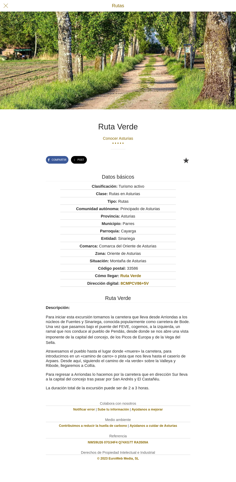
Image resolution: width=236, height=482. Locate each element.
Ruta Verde (130, 275)
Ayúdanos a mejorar (147, 409)
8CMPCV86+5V (135, 283)
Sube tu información (113, 409)
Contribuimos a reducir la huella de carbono (93, 426)
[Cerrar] (6, 6)
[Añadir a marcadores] (186, 160)
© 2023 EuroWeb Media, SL (118, 458)
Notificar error (84, 409)
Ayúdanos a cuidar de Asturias (153, 426)
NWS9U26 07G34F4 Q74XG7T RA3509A (118, 442)
